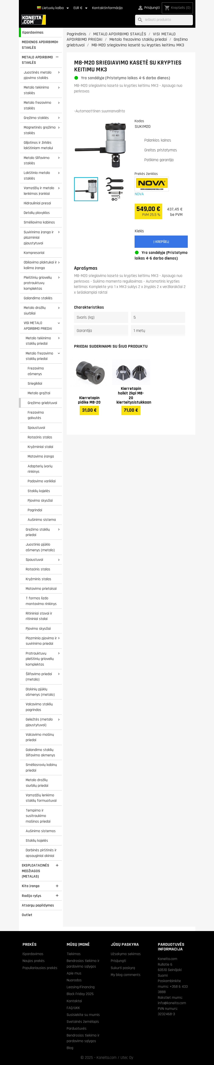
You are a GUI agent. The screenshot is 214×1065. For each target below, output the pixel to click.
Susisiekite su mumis (83, 1014)
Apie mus (74, 973)
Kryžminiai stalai (40, 446)
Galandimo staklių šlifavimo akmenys (40, 752)
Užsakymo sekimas (126, 953)
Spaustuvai (36, 427)
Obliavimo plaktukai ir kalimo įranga (40, 265)
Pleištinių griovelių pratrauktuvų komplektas (38, 283)
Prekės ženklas (146, 173)
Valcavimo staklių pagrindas (39, 707)
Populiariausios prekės (40, 967)
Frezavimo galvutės (36, 415)
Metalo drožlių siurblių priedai (37, 782)
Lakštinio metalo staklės (37, 175)
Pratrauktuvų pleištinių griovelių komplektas (40, 659)
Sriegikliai (35, 383)
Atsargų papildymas (38, 905)
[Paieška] (164, 20)
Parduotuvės (77, 1028)
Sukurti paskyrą (123, 967)
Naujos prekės (34, 960)
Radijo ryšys (31, 895)
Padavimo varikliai (42, 481)
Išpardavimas (32, 32)
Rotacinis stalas (40, 437)
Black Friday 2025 (80, 993)
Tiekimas (74, 953)
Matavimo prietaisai (41, 588)
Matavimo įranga (41, 456)
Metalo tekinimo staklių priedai (38, 341)
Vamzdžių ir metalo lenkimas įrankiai (39, 190)
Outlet (27, 914)
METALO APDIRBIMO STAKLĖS (37, 60)
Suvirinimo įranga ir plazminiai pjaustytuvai (39, 238)
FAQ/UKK (73, 1007)
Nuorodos (74, 980)
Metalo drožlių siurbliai (35, 310)
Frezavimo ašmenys (36, 371)
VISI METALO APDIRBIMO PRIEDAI (38, 325)
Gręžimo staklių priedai (38, 532)
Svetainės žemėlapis (83, 1021)
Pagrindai (35, 510)
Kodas (139, 120)
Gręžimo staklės (36, 117)
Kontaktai (74, 1001)
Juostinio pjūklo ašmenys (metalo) (40, 547)
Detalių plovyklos (37, 212)
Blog (70, 1047)
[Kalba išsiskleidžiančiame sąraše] (54, 8)
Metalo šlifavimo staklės (37, 160)
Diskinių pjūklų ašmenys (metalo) (40, 692)
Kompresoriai (34, 252)
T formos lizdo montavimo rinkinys (41, 601)
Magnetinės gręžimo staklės (40, 130)
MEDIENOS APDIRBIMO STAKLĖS (39, 44)
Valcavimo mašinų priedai (40, 737)
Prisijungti (118, 960)
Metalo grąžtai (39, 393)
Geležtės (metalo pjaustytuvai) (39, 722)
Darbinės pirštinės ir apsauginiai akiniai (41, 853)
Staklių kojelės (39, 490)
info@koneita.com (172, 1002)
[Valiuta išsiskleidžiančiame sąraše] (81, 8)
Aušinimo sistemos (41, 830)
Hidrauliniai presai (37, 203)
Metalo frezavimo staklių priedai (39, 356)
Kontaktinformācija (107, 8)
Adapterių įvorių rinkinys (40, 469)
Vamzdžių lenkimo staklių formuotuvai (41, 798)
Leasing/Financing (81, 987)
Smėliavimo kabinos (39, 222)
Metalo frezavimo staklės (37, 105)
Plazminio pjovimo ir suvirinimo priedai (41, 641)
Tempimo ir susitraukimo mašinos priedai (38, 816)
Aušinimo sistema (42, 519)
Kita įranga (30, 885)
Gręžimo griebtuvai (42, 402)
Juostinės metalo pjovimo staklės (37, 75)
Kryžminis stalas (38, 579)
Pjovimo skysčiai (40, 500)
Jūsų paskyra (125, 944)
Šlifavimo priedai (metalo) (39, 676)
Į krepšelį (161, 241)
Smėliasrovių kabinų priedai (41, 767)
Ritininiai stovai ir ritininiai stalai (39, 616)
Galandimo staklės (38, 298)
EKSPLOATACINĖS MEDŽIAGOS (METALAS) (35, 871)
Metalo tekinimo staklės (36, 90)
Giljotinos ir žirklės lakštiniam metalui (38, 145)
